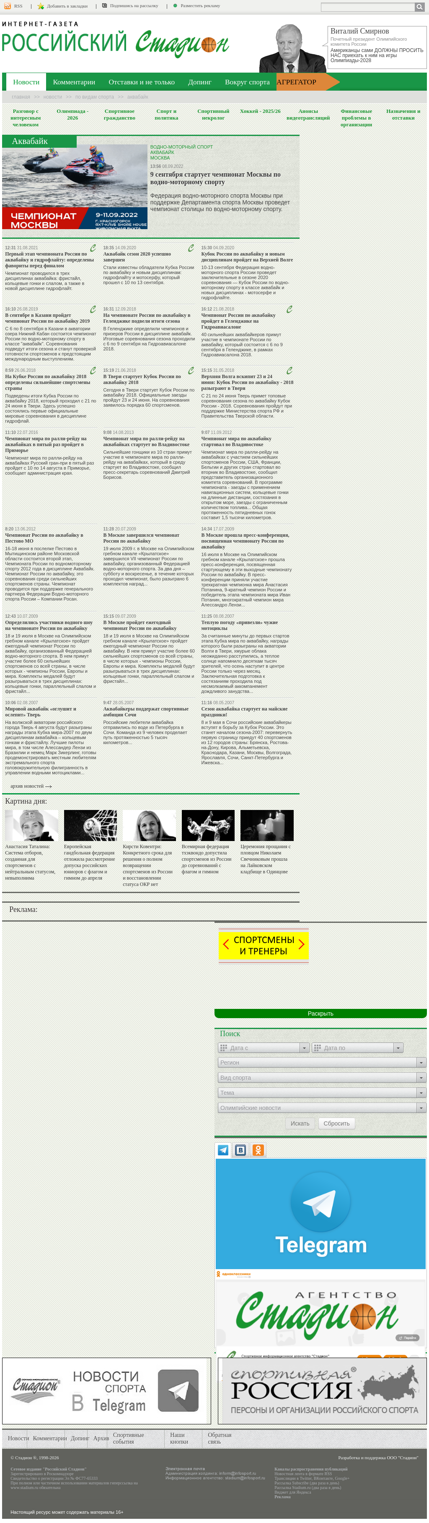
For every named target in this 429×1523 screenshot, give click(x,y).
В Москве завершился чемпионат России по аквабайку (141, 538)
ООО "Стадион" (402, 1457)
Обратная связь (219, 1438)
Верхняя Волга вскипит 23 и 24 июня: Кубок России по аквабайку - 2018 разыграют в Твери (248, 382)
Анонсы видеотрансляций (308, 114)
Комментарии (74, 82)
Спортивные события (128, 1438)
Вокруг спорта (247, 82)
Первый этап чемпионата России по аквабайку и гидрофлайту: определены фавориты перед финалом (49, 260)
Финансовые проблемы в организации (356, 118)
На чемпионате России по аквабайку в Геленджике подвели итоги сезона (146, 318)
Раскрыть (320, 1013)
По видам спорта (94, 97)
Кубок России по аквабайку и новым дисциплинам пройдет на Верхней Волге (247, 257)
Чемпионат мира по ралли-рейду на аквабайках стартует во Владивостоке (146, 441)
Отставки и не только (142, 82)
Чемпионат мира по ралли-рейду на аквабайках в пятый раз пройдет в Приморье (45, 444)
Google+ (342, 1478)
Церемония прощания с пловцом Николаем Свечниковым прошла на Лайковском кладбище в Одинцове (265, 859)
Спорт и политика (166, 114)
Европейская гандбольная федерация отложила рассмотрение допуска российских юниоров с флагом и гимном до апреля (89, 862)
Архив (101, 1438)
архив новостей (27, 786)
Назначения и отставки (403, 114)
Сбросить (337, 1123)
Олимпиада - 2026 (72, 114)
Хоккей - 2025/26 (260, 111)
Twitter (305, 1478)
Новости (26, 82)
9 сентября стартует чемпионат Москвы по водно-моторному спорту (215, 178)
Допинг (200, 82)
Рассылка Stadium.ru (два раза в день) (307, 1487)
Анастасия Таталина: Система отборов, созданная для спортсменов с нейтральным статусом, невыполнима (30, 862)
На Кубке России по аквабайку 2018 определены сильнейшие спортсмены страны (47, 382)
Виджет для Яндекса (292, 1492)
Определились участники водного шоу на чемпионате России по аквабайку (49, 625)
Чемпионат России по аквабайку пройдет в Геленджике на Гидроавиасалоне (239, 321)
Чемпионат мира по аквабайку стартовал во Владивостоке (236, 441)
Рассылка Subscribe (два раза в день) (306, 1483)
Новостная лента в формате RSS (303, 1473)
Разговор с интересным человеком (25, 118)
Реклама (282, 1496)
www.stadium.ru (24, 1487)
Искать (300, 1123)
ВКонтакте (323, 1478)
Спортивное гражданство (119, 114)
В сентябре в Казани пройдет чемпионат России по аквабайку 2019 (47, 318)
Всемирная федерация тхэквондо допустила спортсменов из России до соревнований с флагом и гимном (207, 859)
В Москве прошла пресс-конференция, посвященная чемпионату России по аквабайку (245, 541)
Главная (21, 97)
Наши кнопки (179, 1438)
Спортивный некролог (213, 114)
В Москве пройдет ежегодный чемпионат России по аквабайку (139, 625)
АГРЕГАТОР (296, 82)
